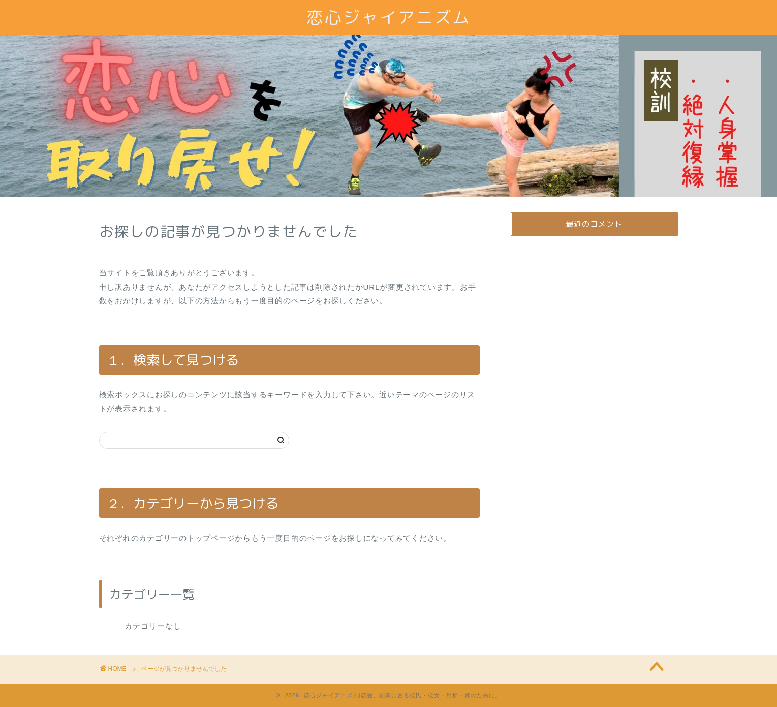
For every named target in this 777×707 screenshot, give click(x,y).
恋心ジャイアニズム (388, 17)
